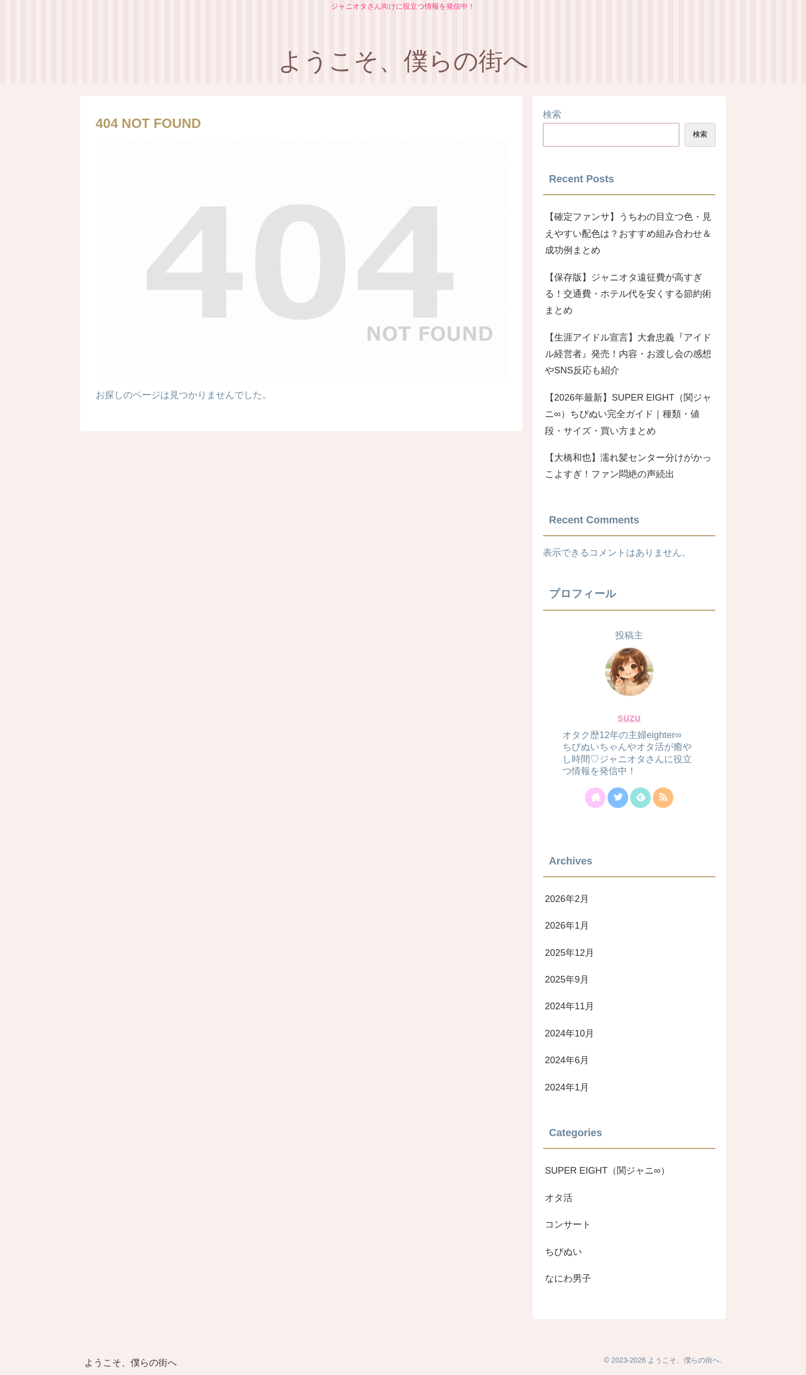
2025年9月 (567, 979)
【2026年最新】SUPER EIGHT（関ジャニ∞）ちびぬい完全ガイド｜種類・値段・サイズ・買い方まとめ (628, 414)
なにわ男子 (568, 1278)
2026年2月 (567, 899)
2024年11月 (569, 1006)
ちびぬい (563, 1252)
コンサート (568, 1224)
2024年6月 (567, 1060)
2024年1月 (567, 1087)
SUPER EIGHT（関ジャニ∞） (607, 1170)
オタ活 (559, 1198)
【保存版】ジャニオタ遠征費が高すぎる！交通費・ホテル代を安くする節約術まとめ (628, 294)
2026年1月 (567, 925)
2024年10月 (569, 1033)
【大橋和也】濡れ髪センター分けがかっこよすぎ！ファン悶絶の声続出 (628, 466)
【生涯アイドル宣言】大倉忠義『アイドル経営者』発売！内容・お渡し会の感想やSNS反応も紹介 (628, 354)
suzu (628, 717)
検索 (552, 114)
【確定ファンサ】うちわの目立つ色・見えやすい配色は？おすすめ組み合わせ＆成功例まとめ (628, 233)
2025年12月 (569, 953)
